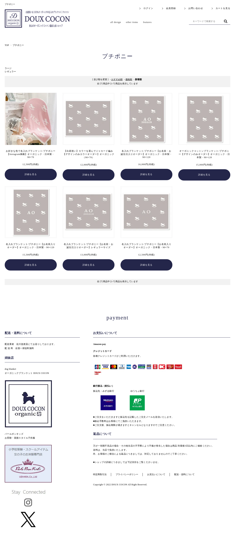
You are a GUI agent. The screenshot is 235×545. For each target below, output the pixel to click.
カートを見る (223, 8)
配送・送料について (184, 474)
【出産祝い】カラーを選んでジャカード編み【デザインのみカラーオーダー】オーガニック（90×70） (88, 154)
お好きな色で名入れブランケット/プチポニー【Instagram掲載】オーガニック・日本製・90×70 (30, 154)
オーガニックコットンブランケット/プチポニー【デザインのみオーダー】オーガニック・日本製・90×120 (204, 154)
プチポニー (18, 45)
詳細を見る (31, 174)
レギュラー (10, 71)
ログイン (148, 8)
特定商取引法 (100, 474)
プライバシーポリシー (127, 474)
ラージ (8, 68)
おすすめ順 (117, 79)
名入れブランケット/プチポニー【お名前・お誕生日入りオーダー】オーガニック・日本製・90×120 (146, 154)
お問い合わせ (195, 8)
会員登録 (171, 8)
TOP (7, 45)
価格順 (128, 79)
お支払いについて (156, 474)
